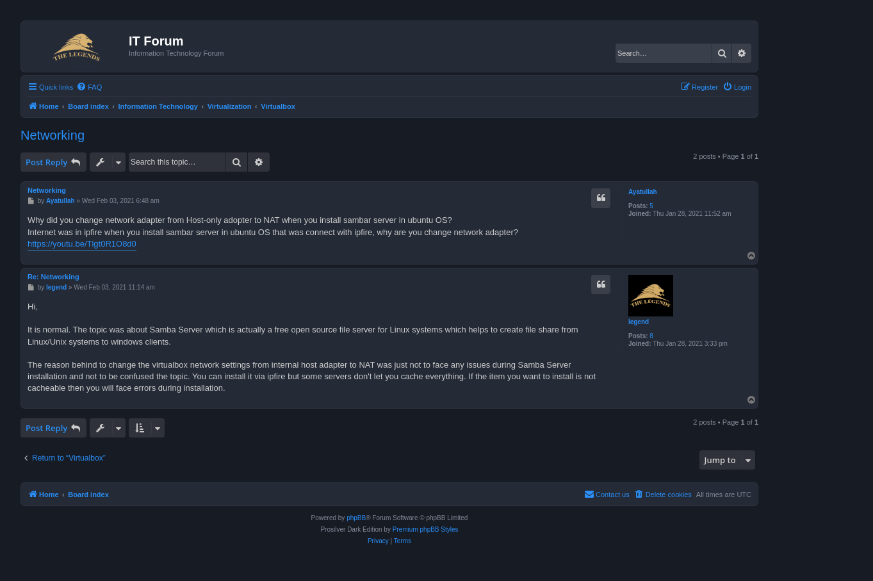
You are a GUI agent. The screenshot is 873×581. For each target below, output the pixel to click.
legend (638, 321)
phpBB (356, 517)
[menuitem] (89, 87)
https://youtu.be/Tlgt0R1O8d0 (82, 244)
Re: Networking (53, 277)
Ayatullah (642, 191)
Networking (52, 135)
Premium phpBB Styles (426, 529)
